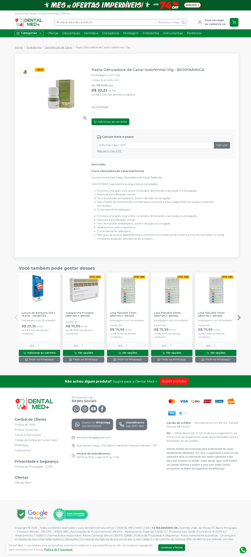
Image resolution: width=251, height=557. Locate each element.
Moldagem (130, 33)
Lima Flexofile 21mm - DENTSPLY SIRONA (212, 314)
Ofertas (65, 13)
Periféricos (194, 33)
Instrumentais (173, 33)
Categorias (29, 33)
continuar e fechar (172, 547)
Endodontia (151, 33)
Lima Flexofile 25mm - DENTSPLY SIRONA (168, 314)
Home (19, 47)
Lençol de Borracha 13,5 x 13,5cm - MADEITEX (38, 314)
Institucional (21, 13)
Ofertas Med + (24, 482)
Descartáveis (71, 33)
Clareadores (110, 33)
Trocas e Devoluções (28, 434)
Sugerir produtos (174, 381)
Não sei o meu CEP (109, 151)
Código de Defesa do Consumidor (36, 440)
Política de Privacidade (58, 549)
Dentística (91, 33)
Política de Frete (25, 424)
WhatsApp (53, 13)
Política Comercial (26, 429)
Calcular (222, 145)
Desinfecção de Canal (58, 47)
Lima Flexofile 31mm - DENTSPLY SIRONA (124, 314)
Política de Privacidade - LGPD (34, 466)
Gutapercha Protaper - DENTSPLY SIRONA (81, 314)
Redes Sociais (38, 13)
